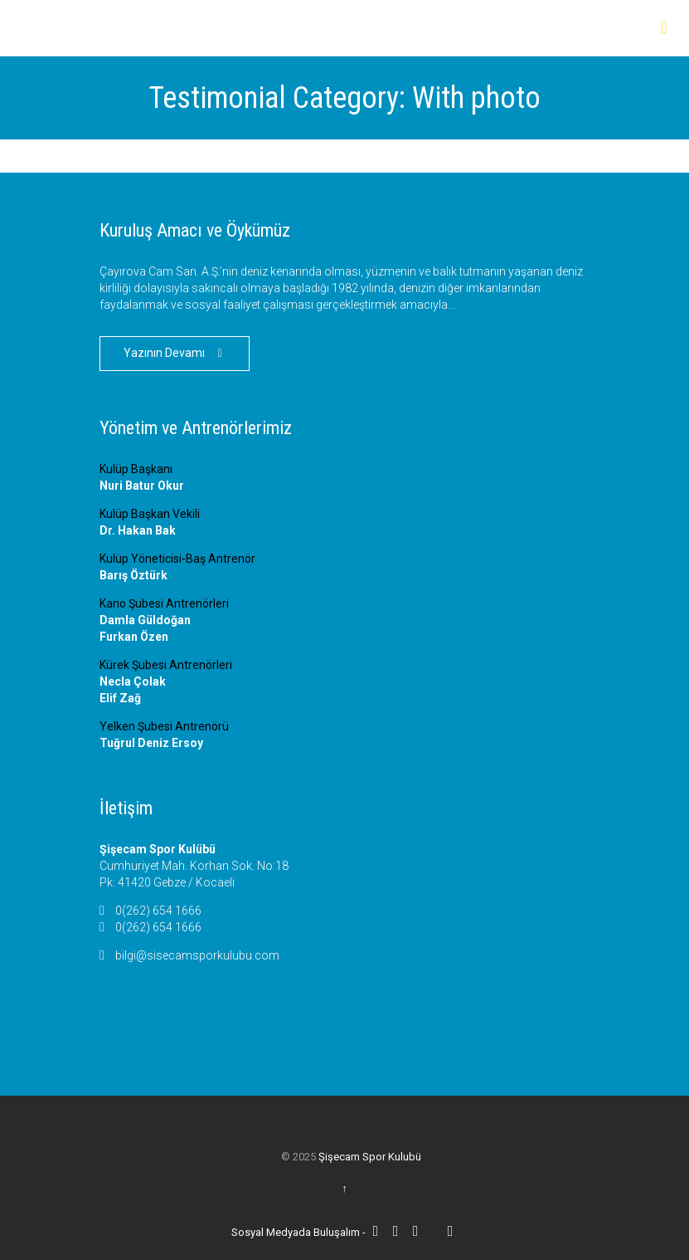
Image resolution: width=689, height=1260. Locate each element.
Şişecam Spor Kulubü (369, 1156)
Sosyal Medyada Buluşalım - (299, 1232)
